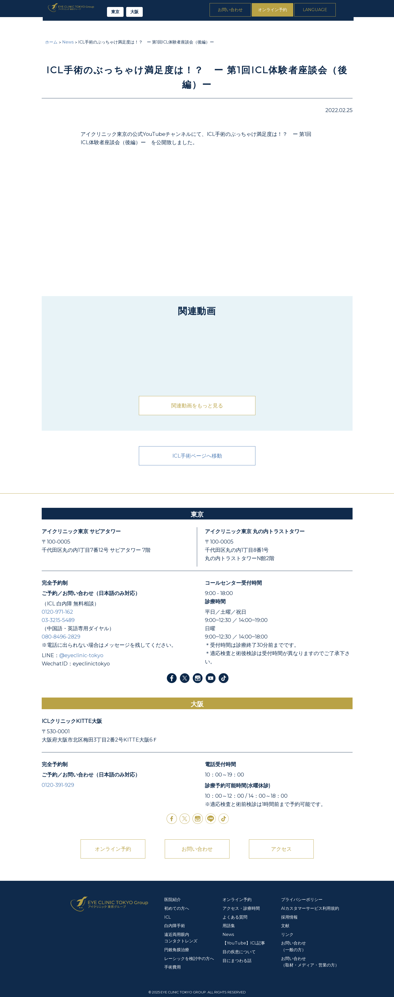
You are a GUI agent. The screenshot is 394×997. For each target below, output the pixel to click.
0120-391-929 (58, 785)
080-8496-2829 (61, 637)
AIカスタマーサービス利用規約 (310, 908)
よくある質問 (313, 28)
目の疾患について (239, 951)
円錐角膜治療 (246, 28)
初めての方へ (85, 28)
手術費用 (280, 28)
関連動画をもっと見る (197, 405)
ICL (114, 28)
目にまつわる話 (237, 960)
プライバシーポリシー (302, 899)
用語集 (229, 925)
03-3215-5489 (58, 620)
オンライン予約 (288, 11)
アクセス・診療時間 (241, 908)
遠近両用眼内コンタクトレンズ (192, 28)
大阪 (154, 13)
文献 (285, 925)
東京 (135, 13)
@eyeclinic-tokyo (81, 655)
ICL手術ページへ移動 (197, 456)
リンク (287, 934)
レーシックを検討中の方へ (189, 958)
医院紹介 (52, 28)
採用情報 (289, 917)
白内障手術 (140, 28)
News (344, 28)
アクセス (281, 849)
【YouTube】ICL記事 (244, 943)
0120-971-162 (57, 612)
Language (331, 11)
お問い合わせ (246, 11)
